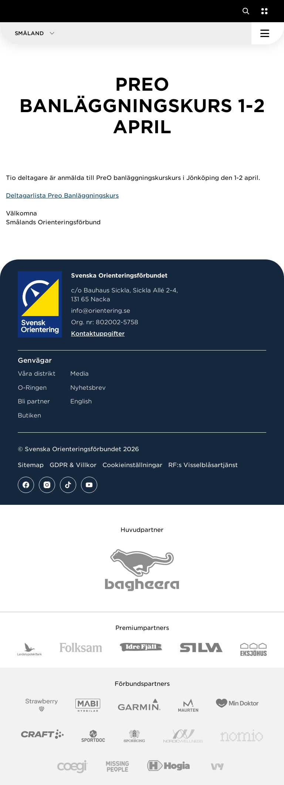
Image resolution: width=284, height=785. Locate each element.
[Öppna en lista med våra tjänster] (263, 11)
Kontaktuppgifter (98, 333)
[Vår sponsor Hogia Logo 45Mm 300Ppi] (168, 766)
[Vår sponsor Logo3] (72, 766)
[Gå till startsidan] (19, 11)
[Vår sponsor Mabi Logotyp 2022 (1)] (87, 705)
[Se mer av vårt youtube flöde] (89, 485)
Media (79, 373)
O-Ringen (32, 387)
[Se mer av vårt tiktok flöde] (68, 485)
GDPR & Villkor (73, 465)
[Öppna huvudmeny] (267, 33)
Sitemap (31, 465)
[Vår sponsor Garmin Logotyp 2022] (139, 705)
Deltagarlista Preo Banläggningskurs (62, 195)
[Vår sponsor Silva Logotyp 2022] (201, 649)
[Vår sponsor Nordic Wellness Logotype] (183, 735)
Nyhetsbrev (88, 387)
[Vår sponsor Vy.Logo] (217, 766)
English (81, 401)
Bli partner (34, 401)
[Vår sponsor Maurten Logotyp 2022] (188, 705)
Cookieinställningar (132, 465)
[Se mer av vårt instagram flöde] (47, 485)
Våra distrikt (36, 373)
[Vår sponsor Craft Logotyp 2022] (42, 735)
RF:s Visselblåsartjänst (203, 465)
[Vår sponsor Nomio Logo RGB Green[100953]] (241, 735)
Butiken (29, 415)
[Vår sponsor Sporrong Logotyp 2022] (134, 735)
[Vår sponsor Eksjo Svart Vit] (253, 649)
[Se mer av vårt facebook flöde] (26, 485)
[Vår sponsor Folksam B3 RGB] (81, 649)
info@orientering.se (100, 310)
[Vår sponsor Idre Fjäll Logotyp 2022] (141, 649)
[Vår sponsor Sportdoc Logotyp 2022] (93, 735)
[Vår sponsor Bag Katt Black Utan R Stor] (142, 570)
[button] (125, 33)
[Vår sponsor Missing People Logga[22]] (117, 766)
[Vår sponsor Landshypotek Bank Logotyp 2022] (29, 649)
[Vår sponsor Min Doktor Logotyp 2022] (237, 705)
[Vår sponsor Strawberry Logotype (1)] (42, 705)
